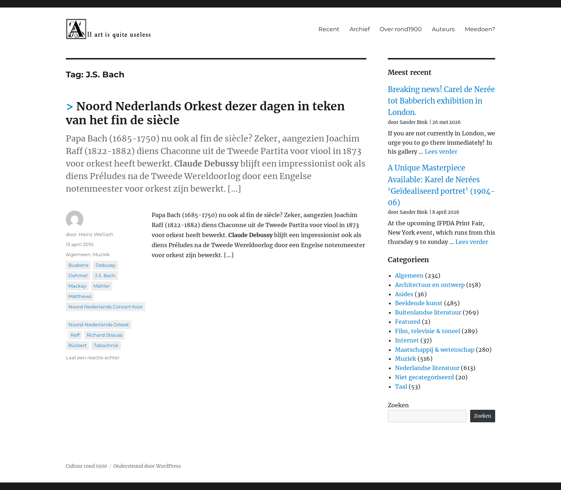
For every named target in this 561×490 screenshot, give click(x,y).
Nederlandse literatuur (427, 367)
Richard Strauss (104, 335)
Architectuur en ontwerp (430, 284)
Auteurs (443, 29)
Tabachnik (106, 345)
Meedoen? (480, 29)
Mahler (101, 286)
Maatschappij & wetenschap (434, 349)
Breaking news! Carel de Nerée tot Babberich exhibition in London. (441, 101)
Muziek (101, 254)
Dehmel (78, 275)
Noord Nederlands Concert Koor (105, 306)
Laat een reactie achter (92, 357)
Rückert (77, 345)
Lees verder (441, 151)
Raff (74, 335)
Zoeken (398, 405)
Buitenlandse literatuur (428, 312)
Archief (360, 29)
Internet (407, 340)
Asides (404, 294)
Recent (329, 29)
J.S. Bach (105, 275)
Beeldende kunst (419, 303)
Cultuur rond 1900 (86, 466)
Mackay (77, 286)
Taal (401, 386)
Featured (407, 321)
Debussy (106, 265)
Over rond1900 (401, 29)
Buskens (78, 265)
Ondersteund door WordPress (147, 466)
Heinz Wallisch (96, 234)
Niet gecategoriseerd (424, 377)
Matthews (79, 296)
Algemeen (78, 254)
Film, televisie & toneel (427, 331)
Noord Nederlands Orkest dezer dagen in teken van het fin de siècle (205, 113)
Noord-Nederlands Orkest (98, 324)
